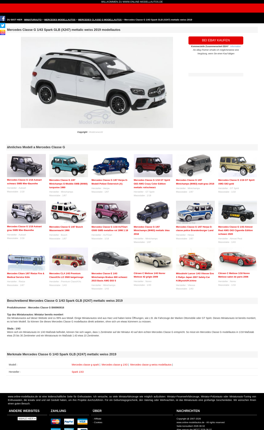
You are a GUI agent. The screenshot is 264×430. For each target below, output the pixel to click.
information (235, 46)
